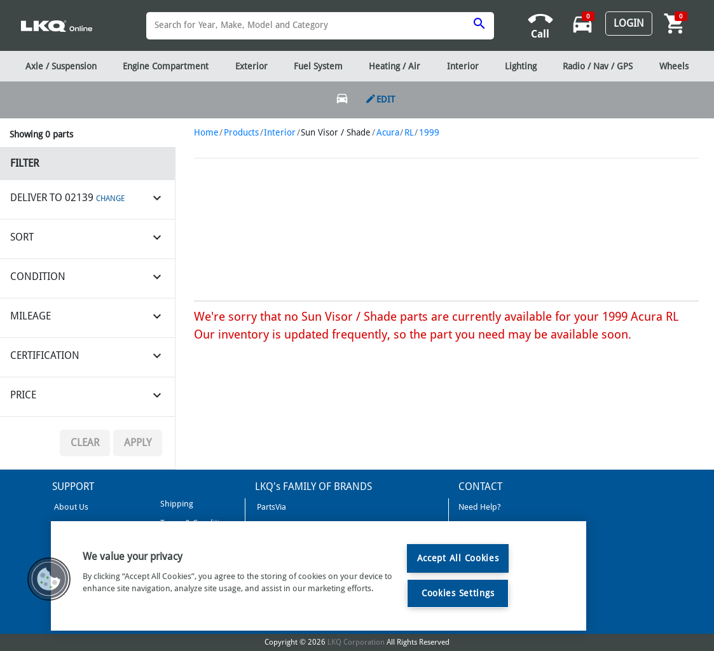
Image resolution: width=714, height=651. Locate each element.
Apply (137, 443)
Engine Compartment (166, 66)
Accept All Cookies (458, 558)
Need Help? (479, 507)
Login (629, 23)
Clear (85, 443)
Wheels (674, 66)
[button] (49, 579)
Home (206, 132)
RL (409, 132)
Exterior (251, 66)
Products (241, 132)
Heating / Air (394, 66)
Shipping (175, 503)
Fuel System (318, 66)
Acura (387, 132)
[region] (318, 576)
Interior (280, 132)
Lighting (521, 66)
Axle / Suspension (61, 66)
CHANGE (110, 198)
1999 (429, 132)
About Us (70, 507)
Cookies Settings (458, 593)
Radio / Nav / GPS (598, 66)
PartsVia (270, 507)
